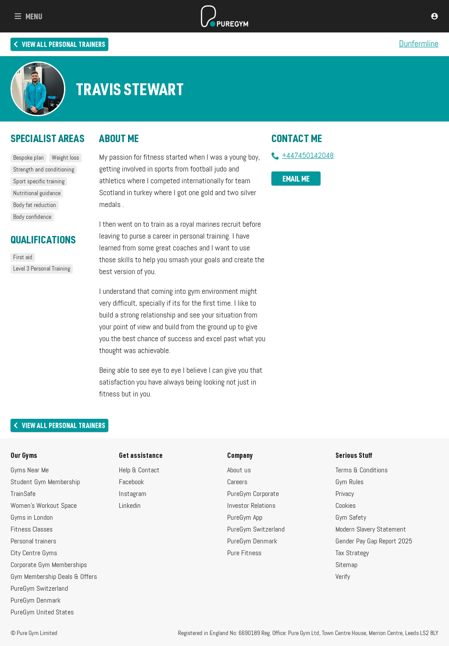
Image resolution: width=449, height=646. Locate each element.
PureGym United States (42, 612)
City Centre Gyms (34, 553)
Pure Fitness (244, 553)
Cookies (345, 506)
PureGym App (244, 517)
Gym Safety (350, 517)
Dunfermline (418, 44)
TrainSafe (23, 494)
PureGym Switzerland (39, 588)
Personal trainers (33, 541)
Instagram (132, 494)
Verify (342, 577)
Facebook (131, 482)
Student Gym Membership (45, 482)
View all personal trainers (59, 44)
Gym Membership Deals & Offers (54, 577)
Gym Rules (349, 482)
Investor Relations (251, 506)
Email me (296, 178)
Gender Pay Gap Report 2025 (373, 541)
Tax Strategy (352, 553)
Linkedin (130, 506)
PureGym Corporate (253, 494)
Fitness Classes (32, 529)
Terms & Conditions (361, 470)
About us (239, 470)
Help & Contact (139, 470)
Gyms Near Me (30, 470)
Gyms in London (32, 517)
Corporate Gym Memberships (49, 565)
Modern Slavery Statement (370, 529)
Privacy (344, 494)
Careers (237, 482)
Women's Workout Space (44, 506)
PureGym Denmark (36, 600)
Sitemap (346, 565)
